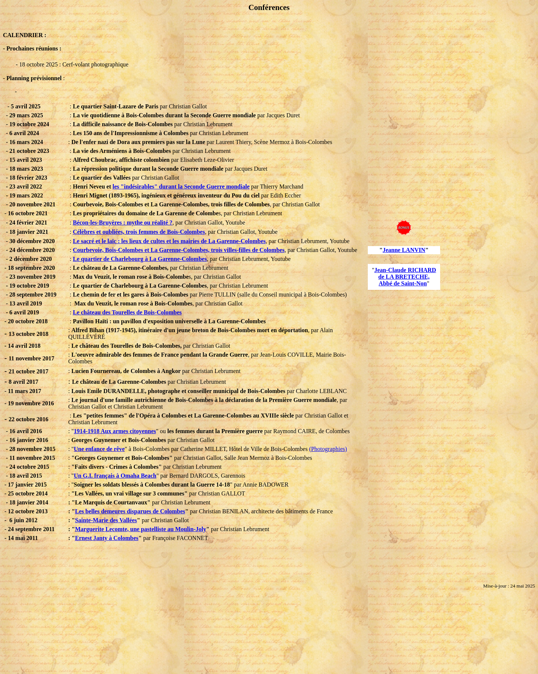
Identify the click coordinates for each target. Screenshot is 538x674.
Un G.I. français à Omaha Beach (115, 475)
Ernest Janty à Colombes (106, 538)
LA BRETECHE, (407, 277)
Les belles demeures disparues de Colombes (130, 511)
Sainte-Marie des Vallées (106, 520)
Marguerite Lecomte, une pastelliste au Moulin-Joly (140, 529)
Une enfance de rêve (99, 449)
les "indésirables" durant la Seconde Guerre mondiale (181, 186)
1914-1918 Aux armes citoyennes (115, 431)
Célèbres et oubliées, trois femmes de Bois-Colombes (139, 232)
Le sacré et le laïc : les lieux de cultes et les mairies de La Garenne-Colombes (169, 241)
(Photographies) (328, 449)
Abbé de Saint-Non (403, 283)
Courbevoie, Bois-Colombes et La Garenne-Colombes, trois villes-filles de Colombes (178, 250)
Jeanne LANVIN (404, 250)
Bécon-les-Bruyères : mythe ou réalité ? (122, 222)
